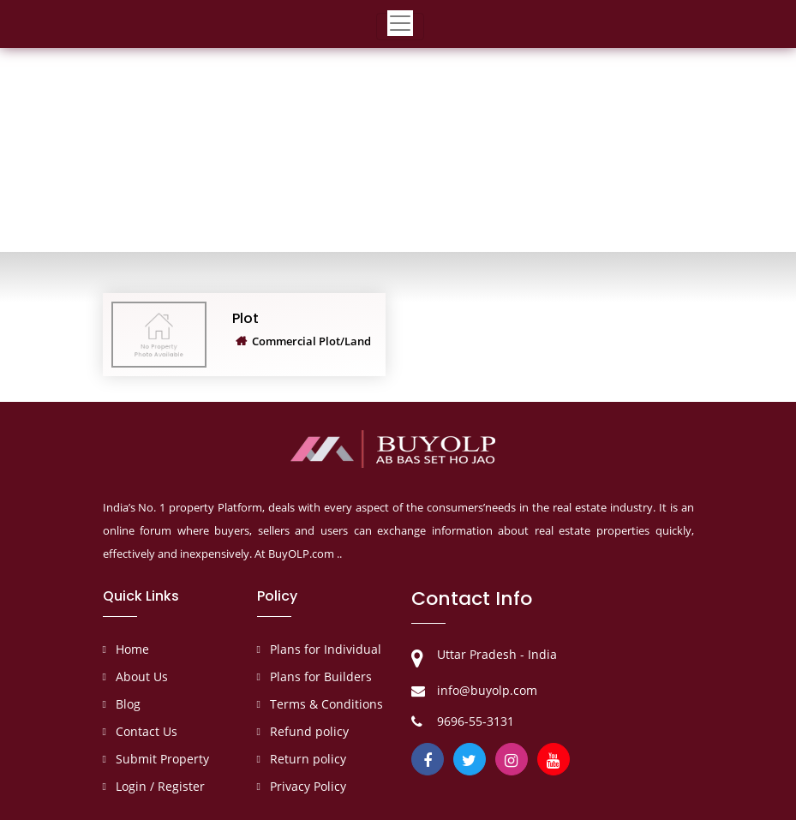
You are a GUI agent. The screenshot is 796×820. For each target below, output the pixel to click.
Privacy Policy (308, 786)
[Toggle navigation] (400, 26)
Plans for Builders (321, 676)
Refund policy (309, 731)
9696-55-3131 (475, 721)
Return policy (308, 759)
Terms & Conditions (326, 704)
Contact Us (146, 731)
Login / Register (160, 786)
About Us (142, 676)
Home (132, 649)
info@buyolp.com (487, 690)
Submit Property (162, 759)
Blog (128, 704)
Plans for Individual (325, 649)
